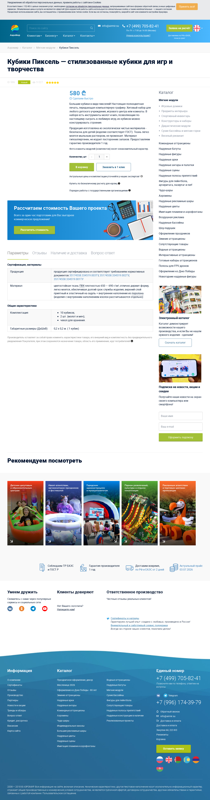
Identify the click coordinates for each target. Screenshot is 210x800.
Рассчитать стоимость (35, 230)
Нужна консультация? (138, 35)
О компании (13, 679)
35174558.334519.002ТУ (114, 275)
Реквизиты (162, 734)
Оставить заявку (173, 748)
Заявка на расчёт (179, 28)
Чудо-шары (166, 190)
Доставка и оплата (170, 720)
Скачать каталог (175, 342)
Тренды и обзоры (16, 710)
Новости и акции (16, 705)
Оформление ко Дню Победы (177, 271)
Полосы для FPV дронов (174, 266)
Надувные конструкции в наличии (125, 715)
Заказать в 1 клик (113, 167)
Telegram (173, 695)
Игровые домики (171, 106)
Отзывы (39, 252)
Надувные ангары (67, 705)
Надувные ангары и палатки (176, 165)
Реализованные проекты (120, 720)
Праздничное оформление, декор (75, 679)
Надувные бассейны (171, 222)
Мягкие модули (168, 100)
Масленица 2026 (66, 684)
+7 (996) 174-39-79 (178, 702)
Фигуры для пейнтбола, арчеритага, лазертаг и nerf (175, 183)
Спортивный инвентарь (175, 116)
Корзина (161, 739)
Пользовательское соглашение (59, 793)
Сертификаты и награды (125, 618)
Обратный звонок (170, 711)
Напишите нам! (66, 609)
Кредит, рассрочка (17, 720)
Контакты (87, 35)
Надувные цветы (169, 206)
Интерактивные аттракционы (177, 255)
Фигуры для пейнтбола (119, 700)
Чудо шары (63, 720)
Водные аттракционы (172, 249)
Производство (15, 695)
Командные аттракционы (174, 143)
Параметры (17, 252)
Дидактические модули (175, 126)
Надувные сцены (169, 170)
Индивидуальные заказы (70, 725)
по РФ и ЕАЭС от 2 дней (149, 569)
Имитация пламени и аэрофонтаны (180, 212)
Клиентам (34, 35)
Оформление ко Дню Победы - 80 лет (77, 690)
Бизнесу (51, 35)
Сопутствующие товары (173, 244)
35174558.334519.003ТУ (84, 275)
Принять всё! (187, 6)
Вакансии (12, 725)
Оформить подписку (180, 437)
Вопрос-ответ (103, 252)
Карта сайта (14, 730)
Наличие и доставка (69, 252)
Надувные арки (168, 159)
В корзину (82, 167)
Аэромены (165, 195)
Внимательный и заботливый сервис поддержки (139, 625)
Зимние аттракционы (172, 238)
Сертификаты (14, 684)
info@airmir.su (110, 26)
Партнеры (12, 700)
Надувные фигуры (170, 154)
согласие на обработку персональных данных (87, 6)
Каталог (69, 35)
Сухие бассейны (115, 695)
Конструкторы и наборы (176, 121)
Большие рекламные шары (71, 730)
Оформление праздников (174, 233)
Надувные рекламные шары (176, 201)
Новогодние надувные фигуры (177, 276)
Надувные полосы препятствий (178, 175)
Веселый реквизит (172, 135)
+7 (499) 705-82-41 (142, 26)
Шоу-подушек (167, 228)
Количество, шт (77, 156)
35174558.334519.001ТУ (69, 279)
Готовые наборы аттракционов (178, 260)
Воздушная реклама (171, 217)
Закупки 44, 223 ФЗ (166, 729)
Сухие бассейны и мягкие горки (180, 131)
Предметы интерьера (174, 111)
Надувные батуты (170, 148)
